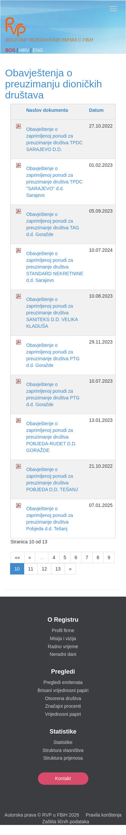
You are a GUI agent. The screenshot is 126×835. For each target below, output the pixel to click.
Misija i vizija (63, 638)
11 (31, 569)
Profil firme (63, 630)
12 (44, 569)
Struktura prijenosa (63, 758)
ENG (38, 50)
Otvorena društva (63, 698)
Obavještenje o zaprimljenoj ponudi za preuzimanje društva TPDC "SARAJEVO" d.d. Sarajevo (54, 182)
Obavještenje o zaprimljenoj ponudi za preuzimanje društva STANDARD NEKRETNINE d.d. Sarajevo (54, 267)
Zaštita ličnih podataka (65, 821)
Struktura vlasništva (62, 750)
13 (58, 569)
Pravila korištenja (104, 815)
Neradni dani (63, 654)
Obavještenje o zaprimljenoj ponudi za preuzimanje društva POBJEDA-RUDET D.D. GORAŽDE (51, 437)
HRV (24, 50)
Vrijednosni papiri (63, 714)
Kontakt (63, 778)
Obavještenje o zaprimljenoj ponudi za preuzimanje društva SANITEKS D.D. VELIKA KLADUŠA (52, 313)
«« (17, 557)
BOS (10, 50)
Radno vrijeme (63, 646)
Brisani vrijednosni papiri (63, 690)
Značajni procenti (63, 706)
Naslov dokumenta (47, 110)
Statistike (63, 742)
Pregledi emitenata (63, 682)
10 (17, 569)
